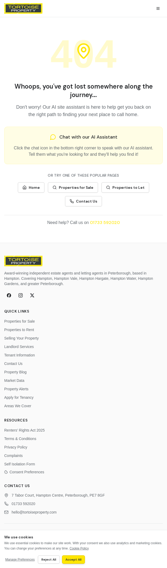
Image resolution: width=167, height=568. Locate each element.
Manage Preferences (20, 559)
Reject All (48, 559)
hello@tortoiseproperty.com (34, 512)
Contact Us (83, 201)
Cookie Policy (79, 548)
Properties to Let (125, 187)
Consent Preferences (24, 472)
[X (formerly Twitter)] (32, 295)
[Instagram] (20, 295)
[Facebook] (9, 295)
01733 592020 (105, 222)
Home (31, 187)
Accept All (73, 559)
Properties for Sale (73, 187)
